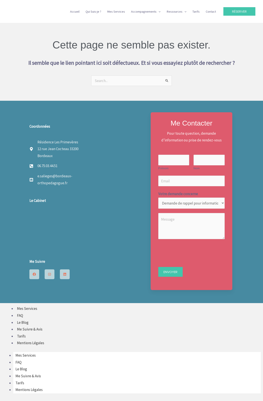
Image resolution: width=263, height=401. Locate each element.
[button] (158, 11)
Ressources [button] (176, 11)
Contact (211, 11)
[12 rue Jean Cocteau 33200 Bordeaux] (79, 228)
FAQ (20, 315)
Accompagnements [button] (145, 11)
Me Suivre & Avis (29, 329)
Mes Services (116, 11)
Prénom (163, 168)
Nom (197, 168)
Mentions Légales (30, 343)
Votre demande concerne (178, 193)
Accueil (74, 11)
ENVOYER (170, 272)
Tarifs (196, 11)
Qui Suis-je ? (93, 11)
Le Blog (23, 322)
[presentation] (191, 251)
